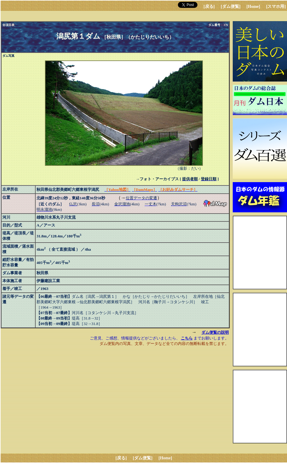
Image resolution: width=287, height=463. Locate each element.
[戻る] (209, 6)
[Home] (253, 6)
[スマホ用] (276, 6)
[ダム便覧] (230, 6)
